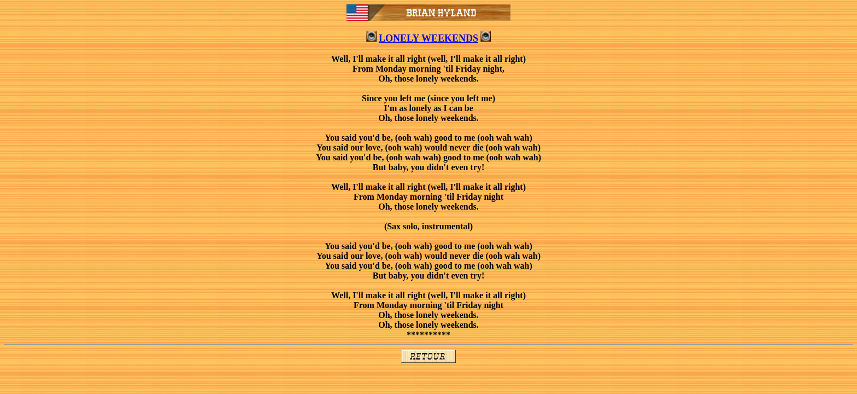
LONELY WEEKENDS (428, 38)
